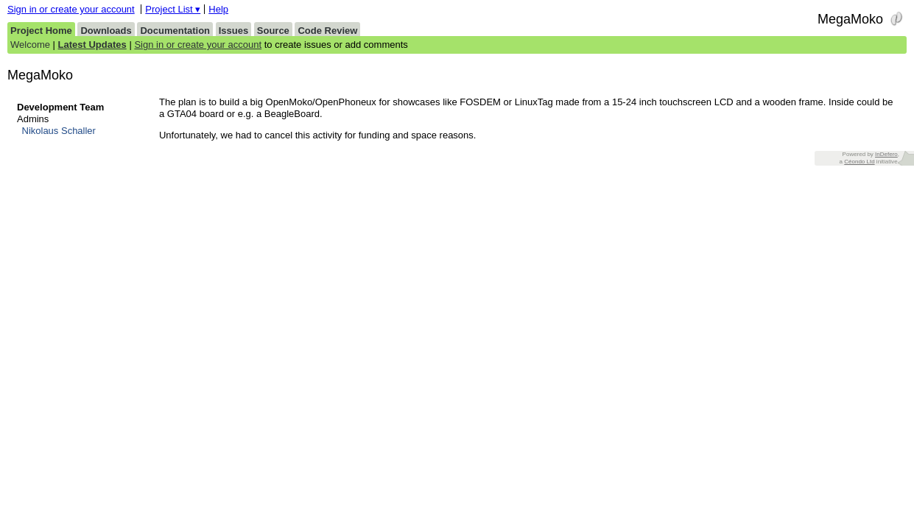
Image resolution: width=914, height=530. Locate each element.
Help (218, 9)
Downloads (105, 30)
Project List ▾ (172, 9)
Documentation (175, 30)
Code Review (327, 30)
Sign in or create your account (71, 9)
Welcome (30, 44)
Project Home (41, 30)
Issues (233, 30)
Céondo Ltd (859, 161)
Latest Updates (92, 44)
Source (273, 30)
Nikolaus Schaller (59, 130)
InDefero (886, 154)
